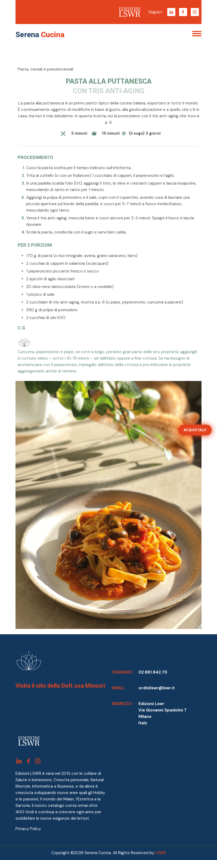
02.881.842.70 (152, 672)
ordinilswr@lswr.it (156, 688)
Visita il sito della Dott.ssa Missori (60, 685)
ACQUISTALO (195, 429)
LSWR (160, 852)
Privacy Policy (28, 828)
